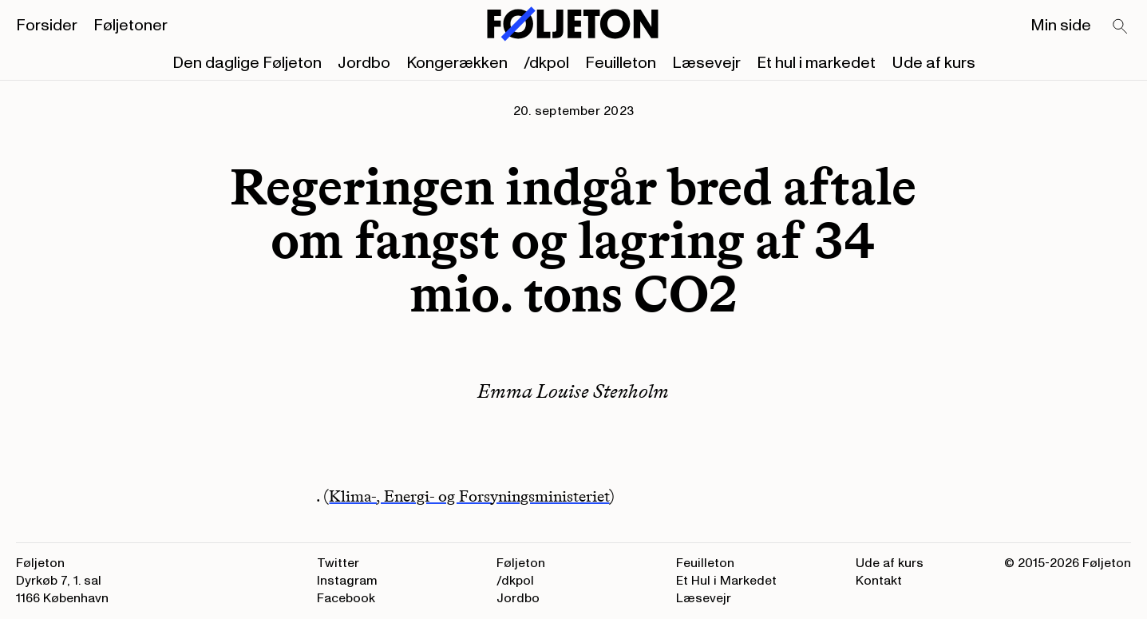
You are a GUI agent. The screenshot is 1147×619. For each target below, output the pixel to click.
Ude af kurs (933, 63)
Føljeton (520, 563)
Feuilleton (620, 63)
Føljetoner (130, 25)
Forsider (46, 25)
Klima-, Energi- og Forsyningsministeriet (469, 496)
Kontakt (879, 580)
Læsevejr (706, 63)
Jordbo (364, 63)
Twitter (338, 563)
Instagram (347, 580)
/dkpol (546, 63)
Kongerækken (457, 63)
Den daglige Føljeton (247, 63)
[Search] (1120, 27)
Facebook (346, 598)
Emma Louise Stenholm (573, 391)
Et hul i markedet (816, 63)
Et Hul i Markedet (726, 580)
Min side (1060, 25)
